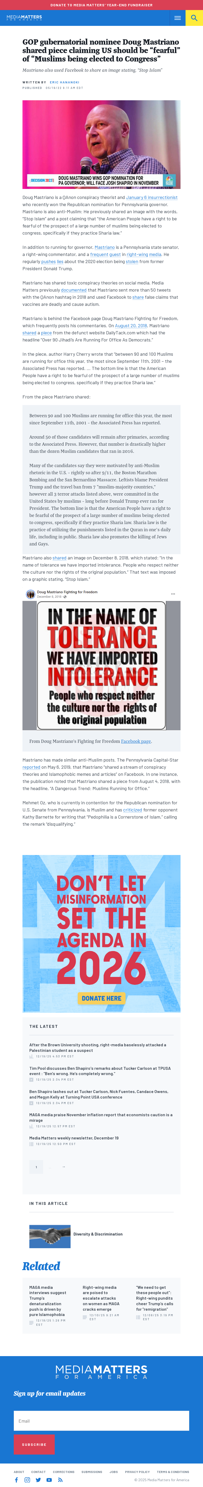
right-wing (137, 254)
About (19, 1472)
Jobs (113, 1472)
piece (46, 332)
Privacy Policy (137, 1472)
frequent (99, 254)
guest (115, 254)
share (138, 297)
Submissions (91, 1472)
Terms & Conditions (173, 1472)
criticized (132, 810)
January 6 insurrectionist (152, 197)
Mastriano (105, 247)
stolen (132, 261)
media (155, 254)
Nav (174, 18)
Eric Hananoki (65, 82)
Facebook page (136, 741)
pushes (48, 261)
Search (194, 18)
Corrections (64, 1472)
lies (60, 261)
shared (29, 332)
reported (31, 767)
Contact (38, 1472)
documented (74, 290)
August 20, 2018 (131, 325)
